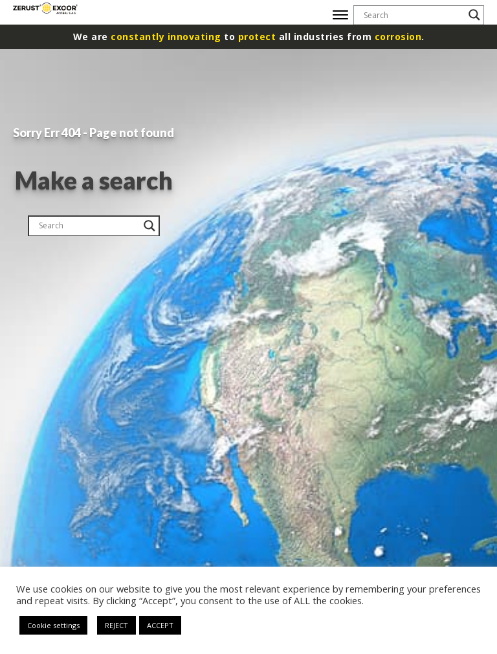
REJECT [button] (116, 625)
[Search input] (413, 15)
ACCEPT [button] (160, 625)
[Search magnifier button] (474, 15)
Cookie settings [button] (53, 625)
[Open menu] (340, 15)
